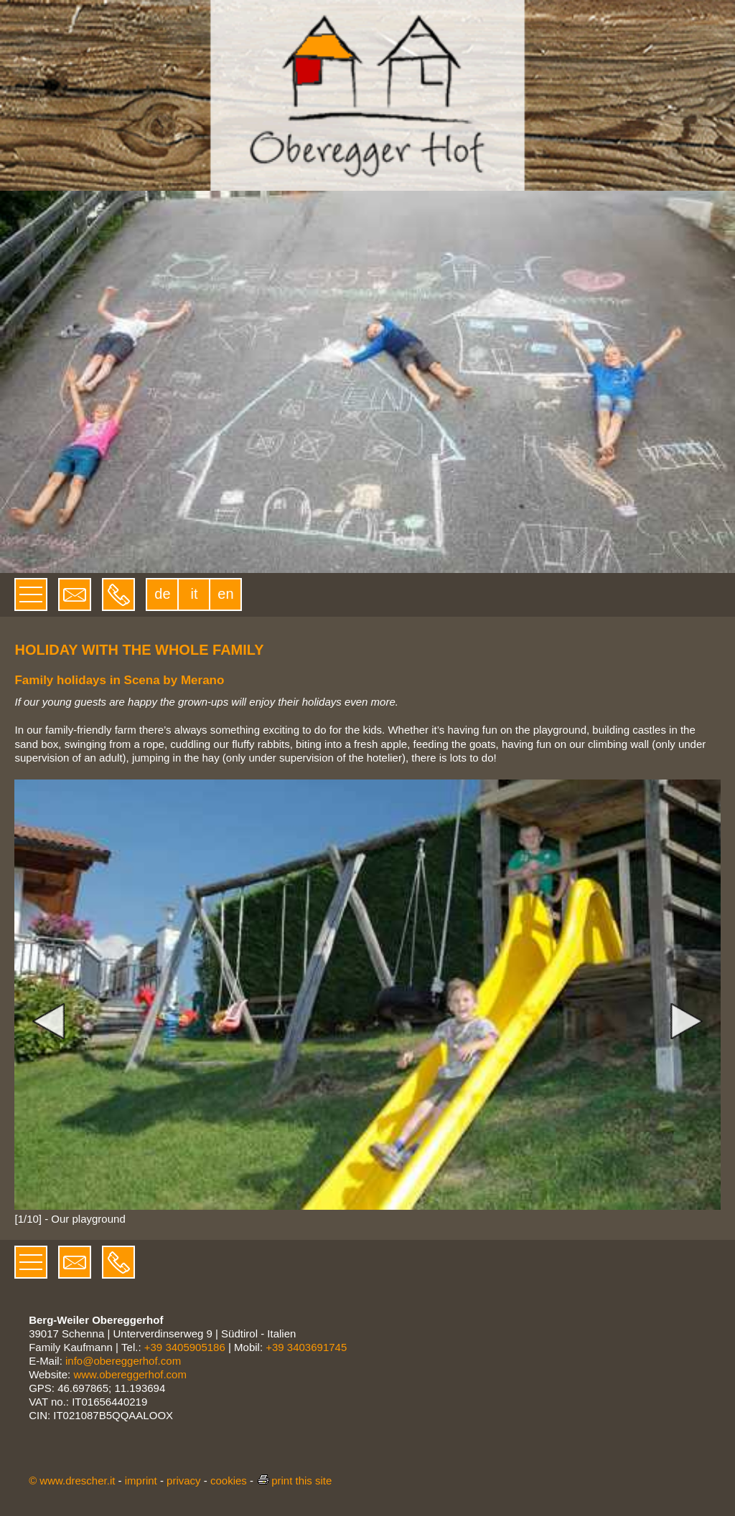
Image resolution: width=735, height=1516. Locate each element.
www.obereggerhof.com (130, 1374)
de (162, 594)
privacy (184, 1480)
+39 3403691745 (306, 1347)
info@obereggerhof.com (123, 1361)
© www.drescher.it (72, 1480)
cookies (228, 1480)
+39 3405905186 (184, 1347)
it (193, 594)
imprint (141, 1480)
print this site (294, 1480)
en (225, 594)
